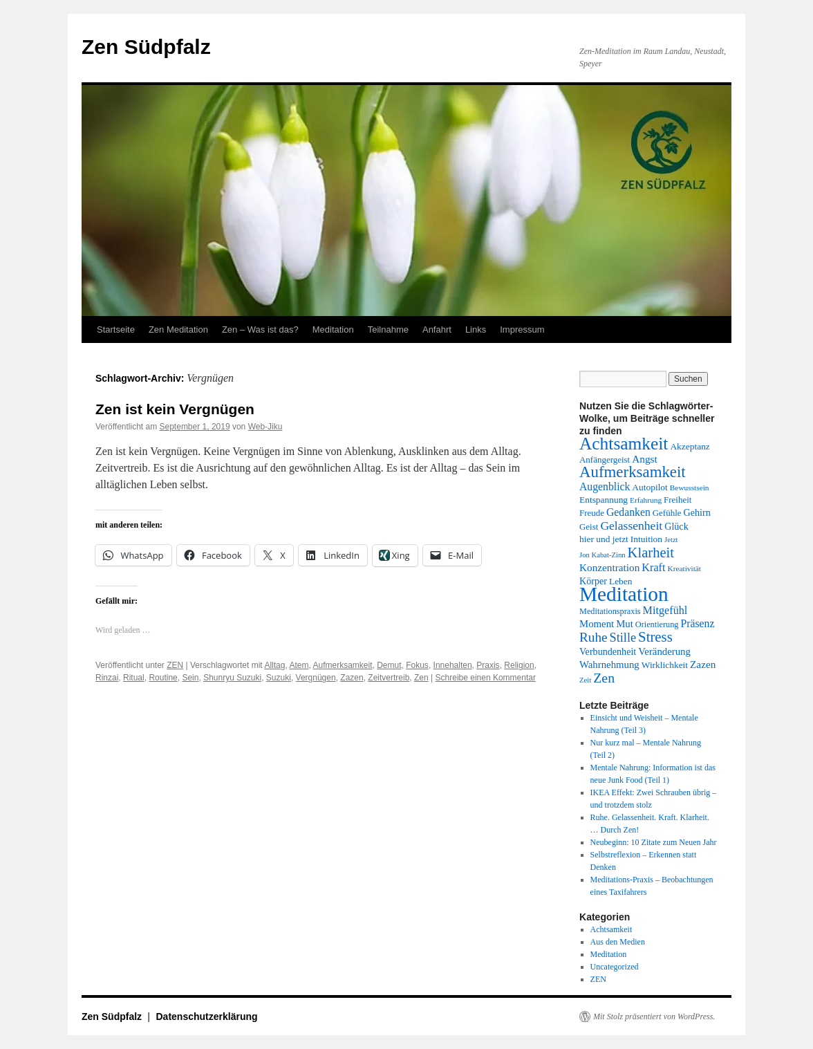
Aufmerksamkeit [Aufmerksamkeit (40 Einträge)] (632, 472)
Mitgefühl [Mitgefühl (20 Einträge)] (665, 610)
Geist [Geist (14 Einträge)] (588, 526)
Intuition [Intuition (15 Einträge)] (646, 539)
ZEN (175, 665)
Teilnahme (388, 329)
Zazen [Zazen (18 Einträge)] (703, 664)
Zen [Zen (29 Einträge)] (604, 677)
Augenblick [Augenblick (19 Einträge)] (604, 486)
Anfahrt (436, 329)
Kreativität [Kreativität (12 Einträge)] (684, 568)
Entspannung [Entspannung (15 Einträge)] (603, 499)
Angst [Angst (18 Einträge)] (644, 459)
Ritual (133, 678)
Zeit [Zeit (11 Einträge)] (585, 680)
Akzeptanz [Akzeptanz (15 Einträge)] (689, 446)
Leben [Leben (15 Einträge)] (621, 581)
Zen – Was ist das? (260, 329)
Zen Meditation (178, 329)
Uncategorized (614, 967)
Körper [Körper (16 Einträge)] (593, 580)
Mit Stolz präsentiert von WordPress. (654, 1016)
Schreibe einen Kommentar (486, 678)
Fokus (417, 665)
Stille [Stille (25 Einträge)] (623, 637)
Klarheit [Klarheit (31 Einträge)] (651, 552)
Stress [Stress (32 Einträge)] (655, 636)
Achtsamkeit (611, 929)
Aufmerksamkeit (342, 665)
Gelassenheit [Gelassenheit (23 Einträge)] (631, 525)
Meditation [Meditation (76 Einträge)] (624, 594)
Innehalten (452, 665)
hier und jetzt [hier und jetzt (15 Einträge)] (603, 539)
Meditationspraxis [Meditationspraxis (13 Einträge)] (610, 611)
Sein (190, 678)
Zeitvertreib (388, 678)
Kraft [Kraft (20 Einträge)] (653, 567)
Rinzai (106, 678)
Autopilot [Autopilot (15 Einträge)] (649, 487)
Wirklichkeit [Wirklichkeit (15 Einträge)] (665, 665)
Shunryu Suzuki (232, 678)
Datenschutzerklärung (207, 1016)
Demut (389, 665)
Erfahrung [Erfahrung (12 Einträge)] (646, 500)
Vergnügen (316, 678)
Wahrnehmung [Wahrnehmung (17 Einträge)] (609, 664)
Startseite (116, 329)
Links (475, 329)
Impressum (522, 329)
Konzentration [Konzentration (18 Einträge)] (609, 567)
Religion (519, 665)
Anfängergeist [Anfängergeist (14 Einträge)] (604, 459)
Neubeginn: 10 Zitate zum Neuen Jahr (653, 842)
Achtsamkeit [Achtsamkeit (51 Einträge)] (623, 443)
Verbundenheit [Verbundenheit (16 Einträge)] (607, 651)
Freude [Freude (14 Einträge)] (591, 513)
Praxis (487, 665)
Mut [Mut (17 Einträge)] (624, 623)
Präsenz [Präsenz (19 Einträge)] (698, 623)
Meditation (333, 329)
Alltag (274, 665)
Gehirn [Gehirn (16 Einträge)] (697, 512)
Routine (163, 678)
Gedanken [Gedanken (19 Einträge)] (628, 512)
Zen (421, 678)
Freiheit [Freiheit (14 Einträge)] (677, 499)
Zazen (351, 678)
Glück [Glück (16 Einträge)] (676, 526)
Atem (298, 665)
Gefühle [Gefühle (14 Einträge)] (667, 513)
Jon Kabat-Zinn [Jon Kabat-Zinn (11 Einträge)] (602, 555)
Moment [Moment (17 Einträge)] (596, 623)
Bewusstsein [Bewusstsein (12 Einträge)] (689, 487)
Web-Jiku (265, 426)
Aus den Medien (617, 942)
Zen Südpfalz (146, 46)
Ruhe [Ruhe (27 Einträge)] (593, 637)
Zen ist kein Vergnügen (174, 409)
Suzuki (278, 678)
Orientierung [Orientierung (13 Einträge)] (657, 624)
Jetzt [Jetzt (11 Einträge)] (671, 540)
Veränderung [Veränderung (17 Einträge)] (664, 651)
